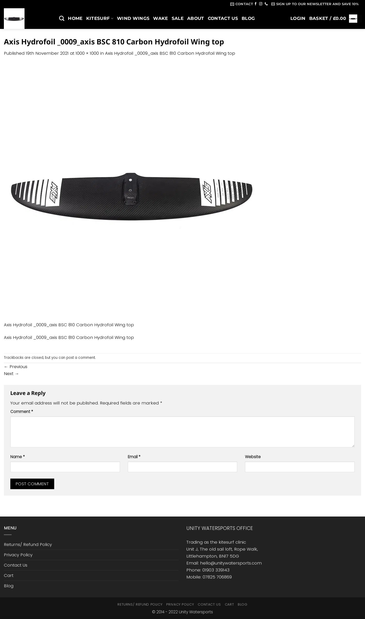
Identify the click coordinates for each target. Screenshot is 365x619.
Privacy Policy (18, 555)
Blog (248, 18)
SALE (178, 18)
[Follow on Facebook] (255, 4)
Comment (21, 411)
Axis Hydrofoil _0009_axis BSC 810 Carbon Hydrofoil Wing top (170, 53)
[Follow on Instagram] (261, 4)
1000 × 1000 (87, 53)
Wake (160, 18)
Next (11, 373)
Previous (15, 366)
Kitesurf (99, 18)
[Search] (61, 18)
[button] (315, 4)
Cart (8, 575)
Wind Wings (133, 18)
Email (134, 456)
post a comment (80, 357)
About (195, 18)
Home (75, 18)
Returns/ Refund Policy (28, 544)
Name (17, 456)
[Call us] (266, 4)
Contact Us (223, 18)
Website (253, 456)
